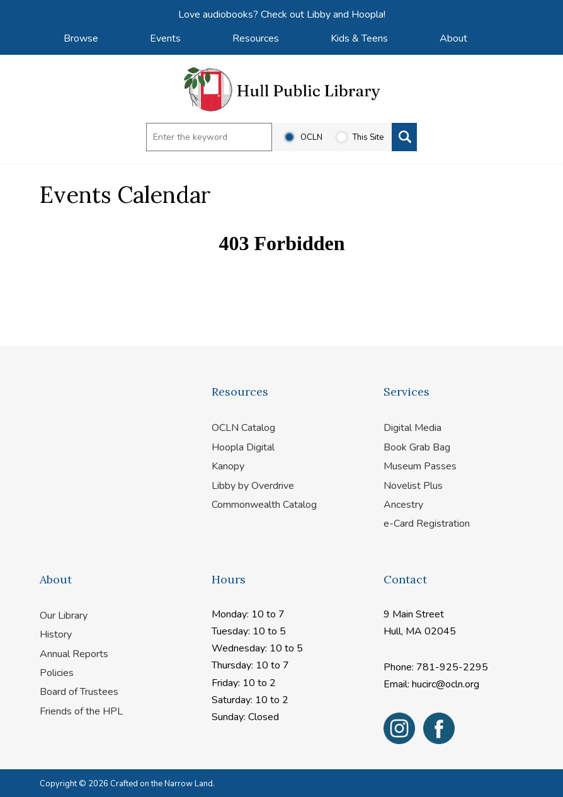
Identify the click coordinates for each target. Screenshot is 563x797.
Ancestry (403, 505)
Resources (255, 38)
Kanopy (228, 466)
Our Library (64, 615)
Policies (57, 673)
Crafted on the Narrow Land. (162, 783)
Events (165, 38)
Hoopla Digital (243, 447)
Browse (81, 38)
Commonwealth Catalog (264, 505)
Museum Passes (420, 466)
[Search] (404, 137)
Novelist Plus (413, 486)
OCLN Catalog (243, 428)
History (56, 634)
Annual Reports (74, 654)
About (453, 38)
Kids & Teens (359, 38)
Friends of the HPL (81, 711)
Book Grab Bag (417, 447)
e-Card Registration (427, 523)
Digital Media (412, 428)
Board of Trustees (79, 692)
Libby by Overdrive (253, 486)
